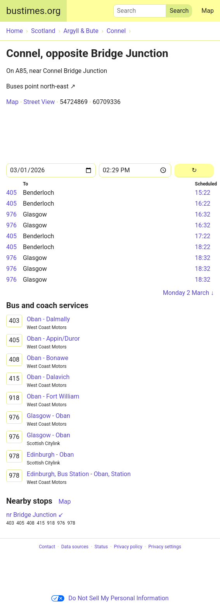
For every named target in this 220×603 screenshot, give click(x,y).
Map (207, 10)
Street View (39, 102)
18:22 (202, 247)
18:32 (202, 258)
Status (101, 546)
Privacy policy (128, 546)
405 (11, 192)
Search (139, 9)
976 (11, 214)
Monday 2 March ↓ (188, 292)
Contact (47, 546)
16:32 (202, 214)
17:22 (202, 236)
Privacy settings (164, 546)
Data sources (74, 546)
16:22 (202, 203)
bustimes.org (33, 10)
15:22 (202, 192)
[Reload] (194, 170)
